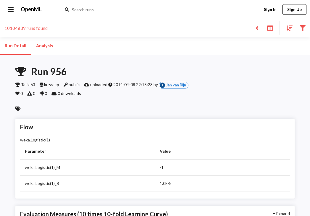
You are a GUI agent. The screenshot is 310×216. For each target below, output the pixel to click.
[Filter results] (302, 28)
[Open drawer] (11, 9)
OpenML (31, 9)
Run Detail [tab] (15, 46)
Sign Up (294, 9)
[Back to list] (257, 28)
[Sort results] (288, 28)
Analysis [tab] (44, 46)
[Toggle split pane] (270, 28)
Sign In (270, 9)
